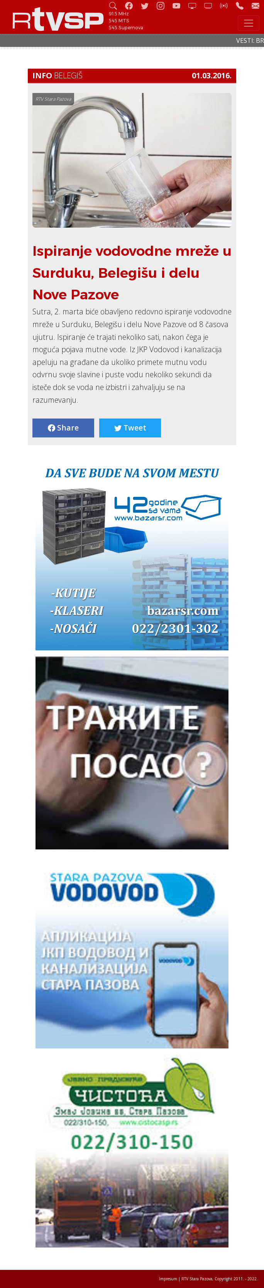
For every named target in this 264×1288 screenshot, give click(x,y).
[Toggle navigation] (248, 23)
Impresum (168, 1278)
